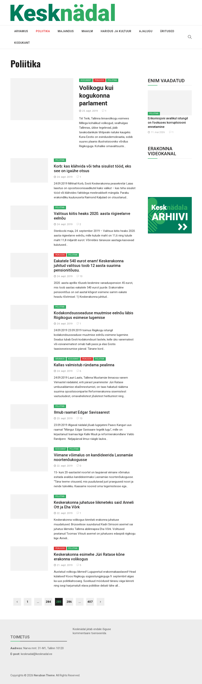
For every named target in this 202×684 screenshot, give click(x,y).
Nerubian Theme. (44, 675)
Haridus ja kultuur (116, 31)
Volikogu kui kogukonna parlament (96, 95)
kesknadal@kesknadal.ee (36, 654)
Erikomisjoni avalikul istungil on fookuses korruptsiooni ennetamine (168, 123)
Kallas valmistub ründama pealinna (84, 365)
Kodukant (22, 42)
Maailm (87, 31)
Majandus (66, 31)
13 (79, 276)
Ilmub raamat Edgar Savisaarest (82, 412)
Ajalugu (145, 31)
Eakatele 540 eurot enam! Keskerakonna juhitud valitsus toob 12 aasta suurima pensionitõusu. (89, 265)
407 (90, 602)
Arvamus (21, 31)
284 (48, 602)
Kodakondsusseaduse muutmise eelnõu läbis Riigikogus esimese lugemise (93, 315)
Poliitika (43, 31)
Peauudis (99, 80)
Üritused (167, 31)
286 (69, 602)
